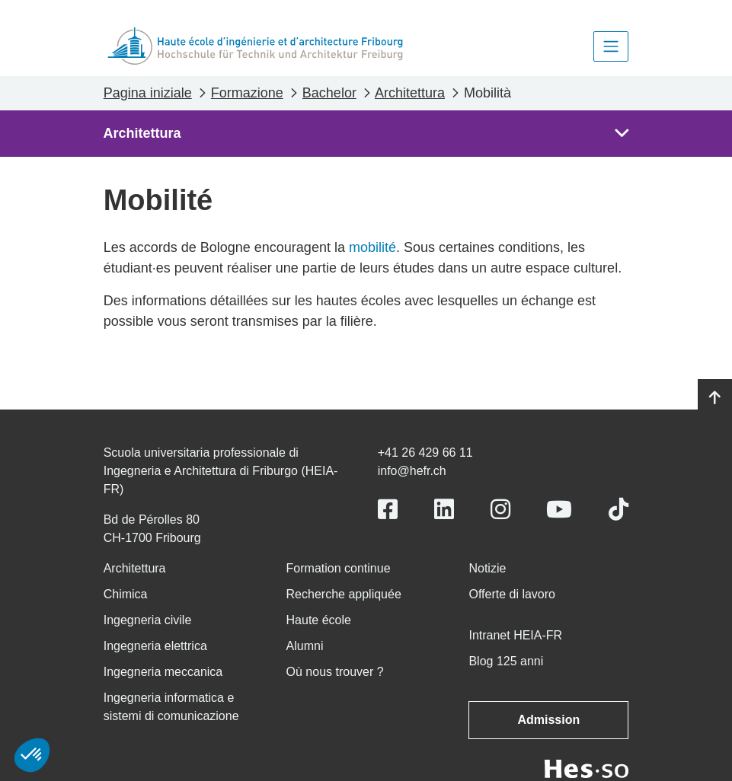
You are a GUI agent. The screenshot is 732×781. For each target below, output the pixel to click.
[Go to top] (715, 398)
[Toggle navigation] (610, 46)
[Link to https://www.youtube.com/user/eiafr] (559, 509)
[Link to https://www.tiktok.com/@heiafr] (618, 509)
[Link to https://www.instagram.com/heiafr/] (500, 509)
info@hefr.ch (412, 470)
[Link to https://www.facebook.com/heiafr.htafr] (388, 509)
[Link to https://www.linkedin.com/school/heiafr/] (444, 509)
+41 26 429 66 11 (425, 452)
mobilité (372, 247)
